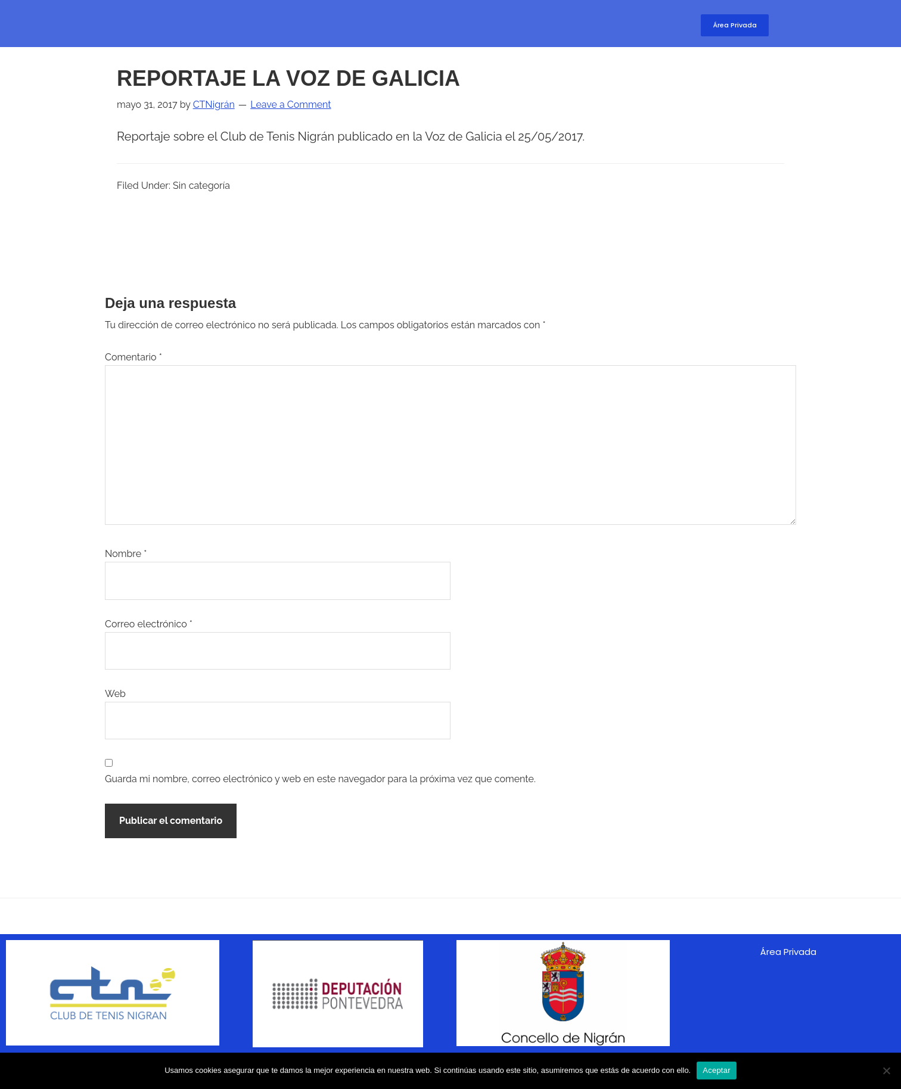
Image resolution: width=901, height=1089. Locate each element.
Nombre (126, 553)
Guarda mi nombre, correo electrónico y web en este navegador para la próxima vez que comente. (320, 779)
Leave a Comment (290, 104)
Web (115, 693)
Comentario (133, 357)
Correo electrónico (148, 624)
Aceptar (717, 1070)
